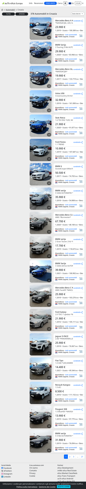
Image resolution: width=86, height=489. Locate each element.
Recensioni (38, 3)
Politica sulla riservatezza (26, 487)
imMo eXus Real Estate (66, 470)
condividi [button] (78, 21)
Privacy (32, 473)
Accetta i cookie (64, 487)
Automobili (10, 10)
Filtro (8, 14)
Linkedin (7, 476)
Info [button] (30, 3)
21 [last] (82, 456)
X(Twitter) (8, 471)
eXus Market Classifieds (67, 473)
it (82, 3)
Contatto (33, 470)
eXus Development (65, 468)
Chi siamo (33, 468)
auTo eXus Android (65, 478)
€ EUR (78, 3)
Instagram (8, 474)
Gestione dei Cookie (47, 487)
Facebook (8, 468)
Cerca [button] (60, 3)
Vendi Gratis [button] (50, 3)
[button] (71, 3)
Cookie (32, 476)
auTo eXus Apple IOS (66, 481)
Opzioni (22, 14)
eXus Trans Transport (66, 476)
